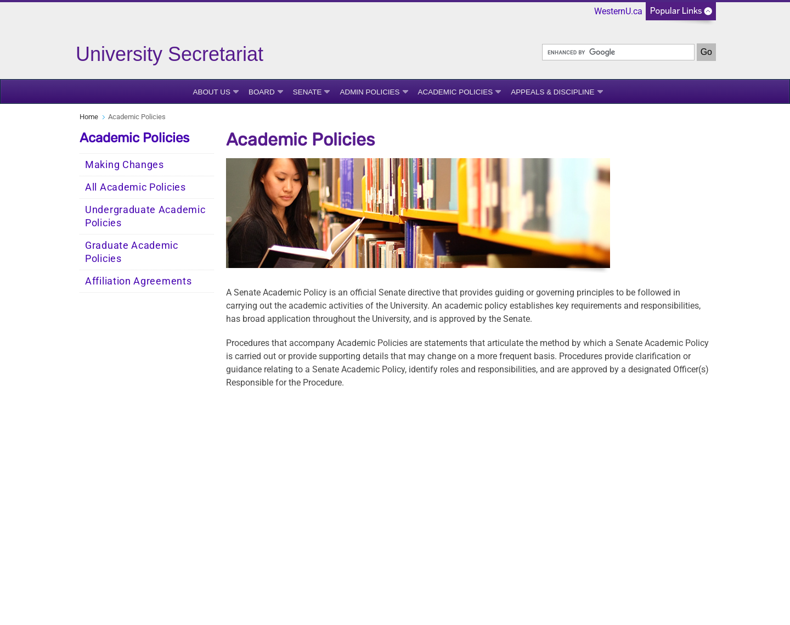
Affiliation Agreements (138, 281)
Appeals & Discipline (552, 92)
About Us (211, 92)
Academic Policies (455, 92)
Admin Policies (369, 92)
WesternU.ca (618, 11)
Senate (307, 92)
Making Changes (124, 164)
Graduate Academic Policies (131, 252)
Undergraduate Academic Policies (145, 216)
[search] (618, 52)
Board (262, 92)
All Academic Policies (135, 187)
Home (89, 117)
